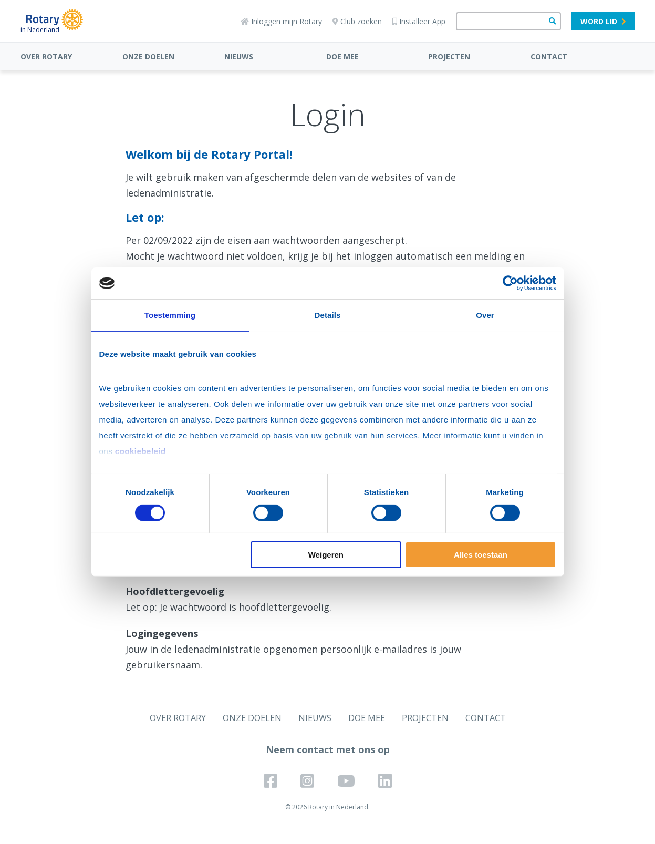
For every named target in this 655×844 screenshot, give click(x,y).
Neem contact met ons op (328, 749)
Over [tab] (485, 315)
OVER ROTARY (46, 56)
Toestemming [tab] (170, 315)
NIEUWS (238, 56)
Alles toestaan (480, 554)
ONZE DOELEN (148, 56)
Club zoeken (357, 21)
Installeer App (418, 21)
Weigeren (326, 554)
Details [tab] (328, 315)
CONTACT (549, 56)
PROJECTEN (449, 56)
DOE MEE (342, 56)
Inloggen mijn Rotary (281, 21)
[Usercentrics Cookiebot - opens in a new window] (510, 283)
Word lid (603, 21)
